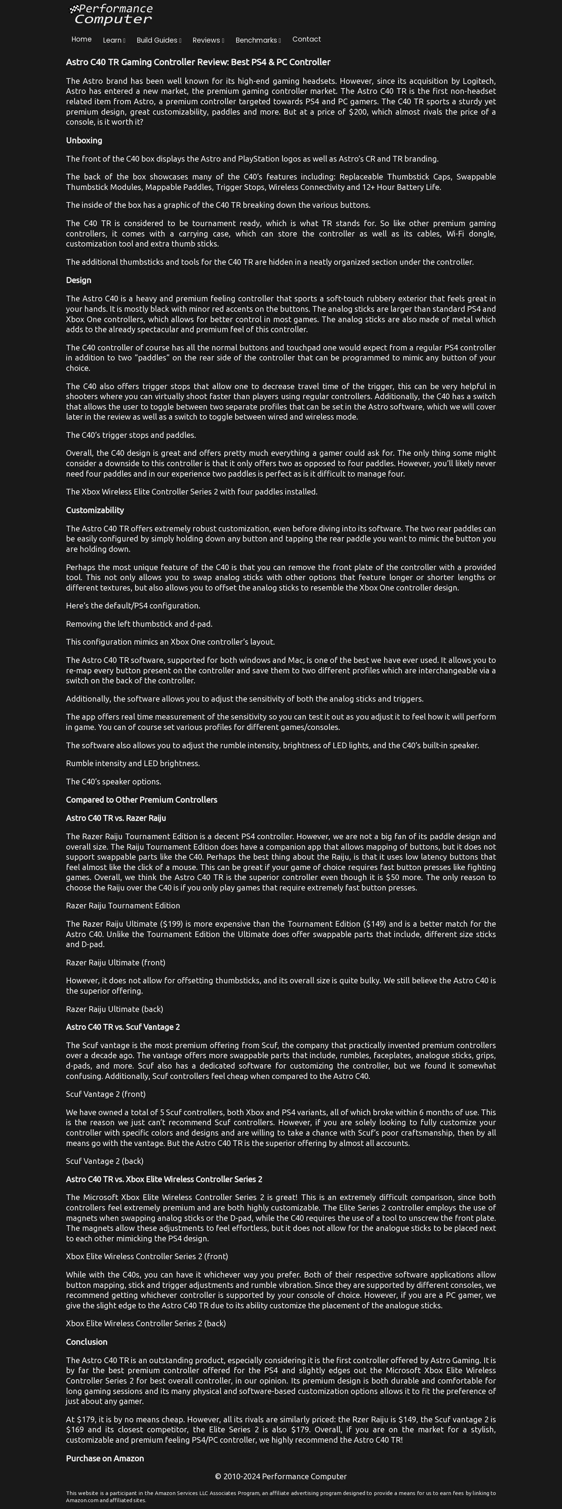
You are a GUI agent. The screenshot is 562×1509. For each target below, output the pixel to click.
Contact (306, 39)
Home (82, 39)
